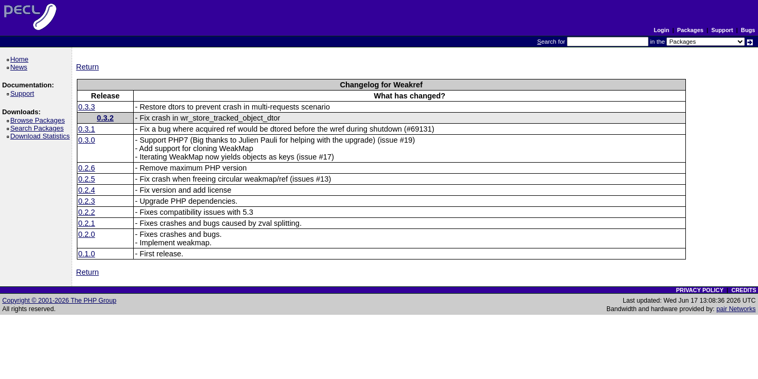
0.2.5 (86, 179)
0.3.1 (86, 129)
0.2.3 (86, 201)
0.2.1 (86, 223)
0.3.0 (86, 140)
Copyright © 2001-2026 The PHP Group (59, 300)
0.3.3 (86, 107)
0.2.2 (86, 212)
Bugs (748, 30)
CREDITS (743, 290)
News (20, 67)
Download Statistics (41, 136)
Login (661, 30)
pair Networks (736, 309)
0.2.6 (86, 168)
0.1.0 (86, 254)
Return (87, 67)
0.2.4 (86, 190)
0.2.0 (86, 234)
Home (20, 59)
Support (722, 30)
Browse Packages (39, 120)
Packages (690, 30)
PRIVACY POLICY (699, 290)
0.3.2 (105, 118)
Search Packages (38, 128)
